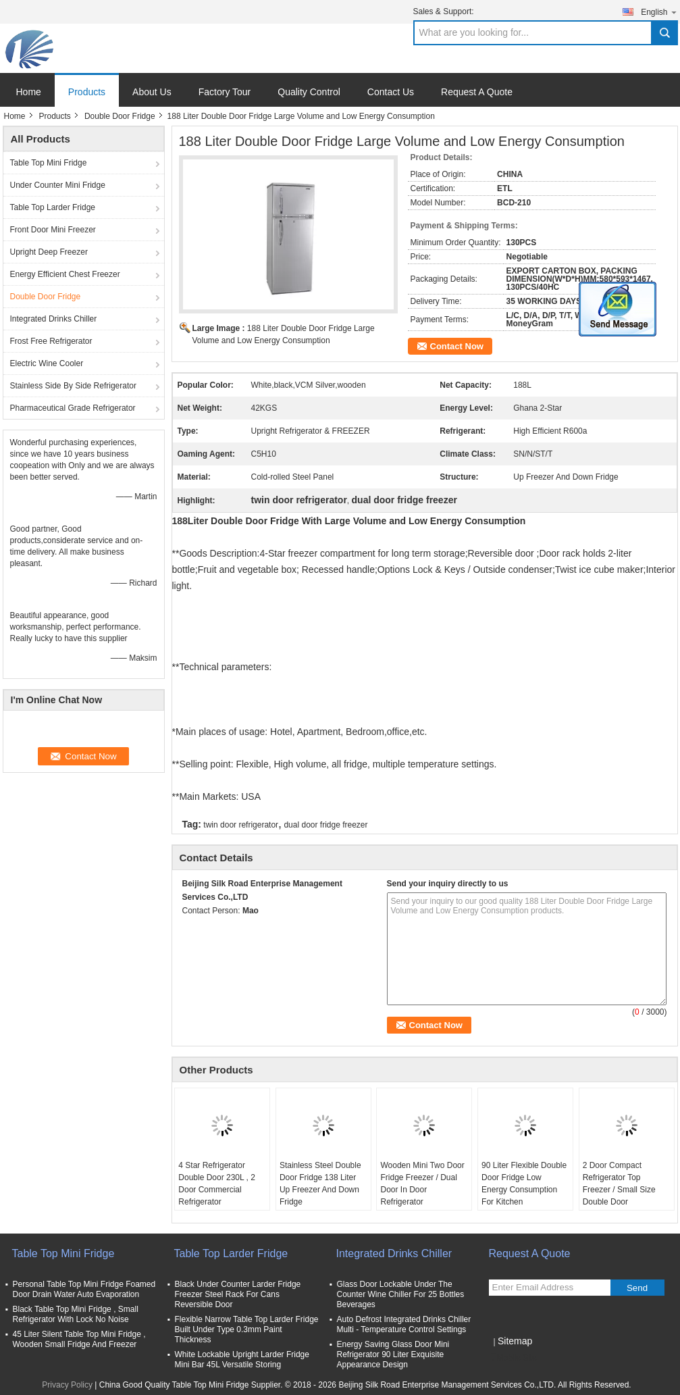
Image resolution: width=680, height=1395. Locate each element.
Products (86, 91)
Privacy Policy (67, 1385)
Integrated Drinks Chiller (53, 319)
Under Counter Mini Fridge (57, 185)
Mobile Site (513, 1358)
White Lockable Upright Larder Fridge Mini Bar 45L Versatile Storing (242, 1359)
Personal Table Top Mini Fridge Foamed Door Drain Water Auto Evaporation (84, 1289)
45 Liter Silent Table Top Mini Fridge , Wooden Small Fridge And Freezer (79, 1339)
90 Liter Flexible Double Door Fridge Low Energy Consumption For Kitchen (524, 1184)
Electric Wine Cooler (47, 363)
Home (28, 91)
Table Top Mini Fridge (48, 163)
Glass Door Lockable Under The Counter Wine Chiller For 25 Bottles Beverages (401, 1294)
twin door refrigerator (240, 825)
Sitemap (515, 1341)
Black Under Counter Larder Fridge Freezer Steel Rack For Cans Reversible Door (238, 1294)
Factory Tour (225, 91)
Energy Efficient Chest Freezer (65, 274)
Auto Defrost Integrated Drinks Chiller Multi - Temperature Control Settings (404, 1324)
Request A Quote (477, 91)
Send (637, 1288)
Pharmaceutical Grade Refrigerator (73, 408)
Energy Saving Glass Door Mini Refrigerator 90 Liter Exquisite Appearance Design (393, 1354)
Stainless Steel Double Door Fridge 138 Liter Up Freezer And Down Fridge (320, 1184)
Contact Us (390, 91)
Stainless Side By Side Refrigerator (73, 385)
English (659, 12)
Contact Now (456, 346)
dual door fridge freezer (325, 825)
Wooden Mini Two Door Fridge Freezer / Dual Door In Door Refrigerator (422, 1184)
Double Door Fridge (119, 116)
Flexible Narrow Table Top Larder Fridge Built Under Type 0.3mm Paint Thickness (247, 1329)
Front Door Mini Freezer (53, 229)
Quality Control (309, 91)
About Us (152, 91)
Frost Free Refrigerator (51, 341)
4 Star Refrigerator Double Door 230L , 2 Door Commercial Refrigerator (216, 1184)
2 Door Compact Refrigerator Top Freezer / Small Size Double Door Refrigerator (619, 1190)
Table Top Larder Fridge (53, 207)
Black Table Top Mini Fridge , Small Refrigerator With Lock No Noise (75, 1314)
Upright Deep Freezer (49, 252)
